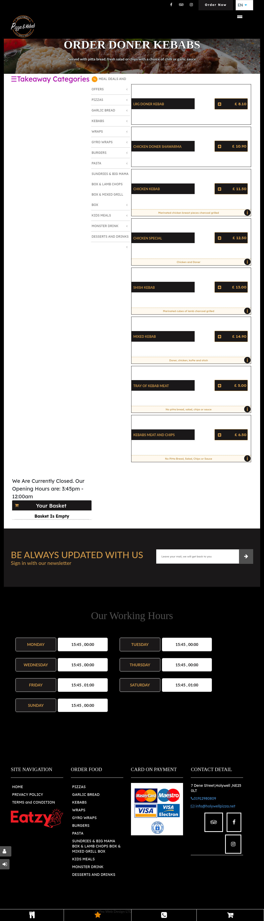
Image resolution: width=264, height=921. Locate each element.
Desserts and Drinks (110, 236)
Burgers (99, 153)
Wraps (97, 131)
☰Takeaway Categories (50, 79)
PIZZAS (79, 786)
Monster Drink (105, 226)
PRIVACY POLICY (27, 794)
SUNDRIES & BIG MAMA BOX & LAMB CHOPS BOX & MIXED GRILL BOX (96, 846)
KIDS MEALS (83, 859)
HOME (17, 786)
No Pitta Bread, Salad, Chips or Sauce (206, 458)
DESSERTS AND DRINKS (93, 874)
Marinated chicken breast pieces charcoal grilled (203, 212)
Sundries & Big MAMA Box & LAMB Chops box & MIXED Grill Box (110, 189)
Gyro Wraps (102, 142)
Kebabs (98, 121)
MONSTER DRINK (87, 866)
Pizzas (97, 100)
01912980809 (203, 798)
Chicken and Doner (212, 262)
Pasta (96, 163)
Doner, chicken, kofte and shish (208, 360)
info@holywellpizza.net (213, 806)
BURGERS (80, 825)
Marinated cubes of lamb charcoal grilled (205, 311)
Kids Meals (101, 215)
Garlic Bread (103, 110)
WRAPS (78, 810)
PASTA (78, 833)
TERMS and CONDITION (33, 802)
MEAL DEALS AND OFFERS (109, 83)
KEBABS (79, 802)
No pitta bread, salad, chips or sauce (207, 409)
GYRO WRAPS (84, 817)
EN (242, 5)
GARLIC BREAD (86, 794)
